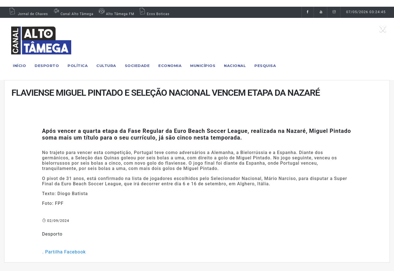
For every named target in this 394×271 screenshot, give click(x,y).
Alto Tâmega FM (115, 14)
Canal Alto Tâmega (73, 14)
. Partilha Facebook (64, 252)
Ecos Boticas (154, 14)
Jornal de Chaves (28, 14)
